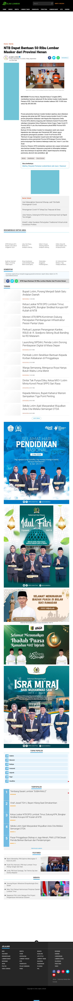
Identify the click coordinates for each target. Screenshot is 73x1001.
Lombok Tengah (24, 958)
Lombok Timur (25, 9)
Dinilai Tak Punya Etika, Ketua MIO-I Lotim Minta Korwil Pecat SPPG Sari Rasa (45, 382)
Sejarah (11, 772)
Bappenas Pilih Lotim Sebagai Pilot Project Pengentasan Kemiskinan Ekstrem (21, 896)
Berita (17, 9)
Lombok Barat (53, 9)
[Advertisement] (36, 26)
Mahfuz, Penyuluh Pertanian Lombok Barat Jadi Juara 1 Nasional (44, 166)
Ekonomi (12, 760)
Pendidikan (40, 963)
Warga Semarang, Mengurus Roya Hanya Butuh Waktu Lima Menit (44, 369)
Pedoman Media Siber (64, 979)
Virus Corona (40, 158)
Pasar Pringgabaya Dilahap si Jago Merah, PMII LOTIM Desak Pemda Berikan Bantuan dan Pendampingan (38, 839)
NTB (61, 9)
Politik (4, 966)
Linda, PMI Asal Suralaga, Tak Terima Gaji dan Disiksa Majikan (22, 872)
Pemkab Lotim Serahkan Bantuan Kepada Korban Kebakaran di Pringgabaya (45, 357)
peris (21, 968)
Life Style (40, 956)
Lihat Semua (36, 418)
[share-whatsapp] (58, 57)
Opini (3, 963)
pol (38, 968)
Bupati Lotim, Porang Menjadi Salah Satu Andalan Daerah (44, 293)
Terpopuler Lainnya (36, 848)
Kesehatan (31, 158)
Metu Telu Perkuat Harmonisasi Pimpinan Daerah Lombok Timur (23, 890)
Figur (11, 777)
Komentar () (65, 57)
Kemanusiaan (6, 956)
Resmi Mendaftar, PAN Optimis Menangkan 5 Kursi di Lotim (22, 860)
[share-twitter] (54, 57)
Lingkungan (58, 956)
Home (4, 9)
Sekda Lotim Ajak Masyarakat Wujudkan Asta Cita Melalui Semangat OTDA (44, 407)
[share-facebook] (49, 57)
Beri (3, 951)
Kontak (55, 982)
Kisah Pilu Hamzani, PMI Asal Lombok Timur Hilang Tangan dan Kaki (22, 866)
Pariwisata (35, 9)
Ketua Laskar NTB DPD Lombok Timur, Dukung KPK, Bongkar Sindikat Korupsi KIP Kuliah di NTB (45, 307)
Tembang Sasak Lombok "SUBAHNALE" (28, 791)
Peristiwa (44, 9)
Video (56, 966)
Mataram (5, 961)
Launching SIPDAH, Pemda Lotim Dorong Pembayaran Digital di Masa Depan (45, 344)
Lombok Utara (59, 958)
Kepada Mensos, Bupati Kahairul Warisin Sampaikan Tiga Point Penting (44, 395)
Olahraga (58, 961)
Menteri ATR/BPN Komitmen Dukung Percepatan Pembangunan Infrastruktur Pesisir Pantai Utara (44, 320)
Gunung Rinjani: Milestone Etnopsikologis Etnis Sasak (22, 884)
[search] (43, 3)
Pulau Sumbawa (24, 966)
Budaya (11, 764)
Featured (12, 768)
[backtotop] (36, 942)
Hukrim (67, 9)
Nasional (40, 961)
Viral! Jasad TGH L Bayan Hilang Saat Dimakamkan (33, 803)
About (54, 979)
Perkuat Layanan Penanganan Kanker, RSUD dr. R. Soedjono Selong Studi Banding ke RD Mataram (46, 333)
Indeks (10, 9)
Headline (12, 781)
